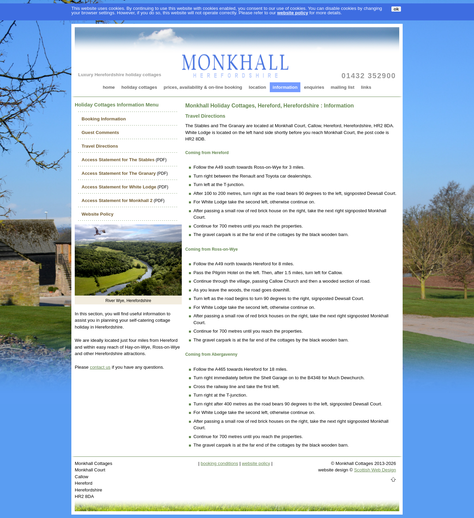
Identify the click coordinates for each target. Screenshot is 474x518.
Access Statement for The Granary (119, 173)
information (285, 87)
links (366, 87)
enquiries (314, 87)
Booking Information (104, 118)
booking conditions (219, 463)
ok (396, 9)
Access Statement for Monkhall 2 (117, 200)
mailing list (342, 87)
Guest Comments (100, 132)
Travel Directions (100, 146)
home (109, 87)
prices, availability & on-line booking (203, 87)
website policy (292, 12)
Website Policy (97, 214)
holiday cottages (139, 87)
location (257, 87)
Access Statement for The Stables (118, 159)
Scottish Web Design (375, 469)
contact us (100, 367)
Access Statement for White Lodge (119, 186)
